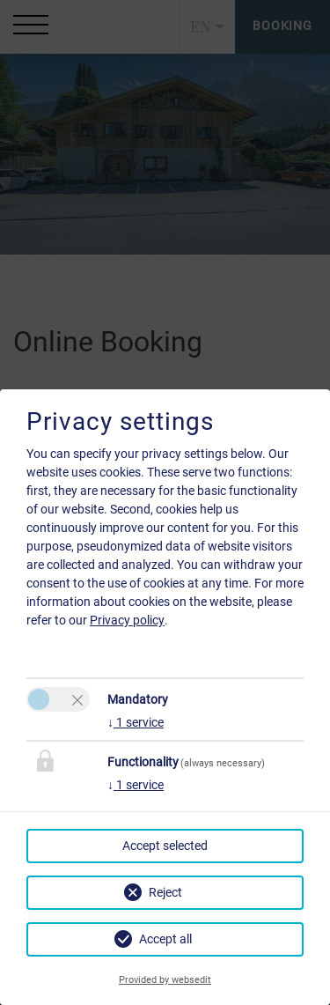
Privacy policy (127, 620)
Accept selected (165, 846)
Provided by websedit (165, 980)
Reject (165, 892)
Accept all (165, 939)
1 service (135, 722)
